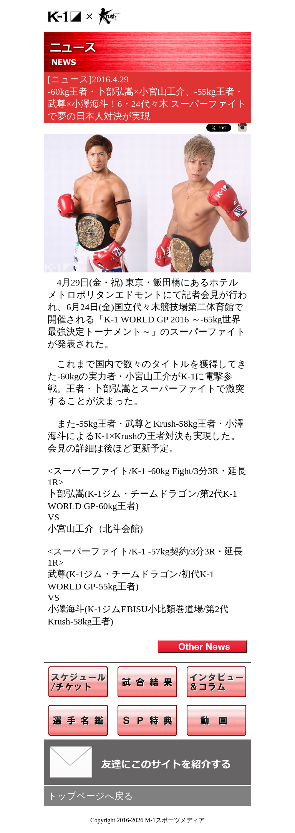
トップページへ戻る (90, 796)
